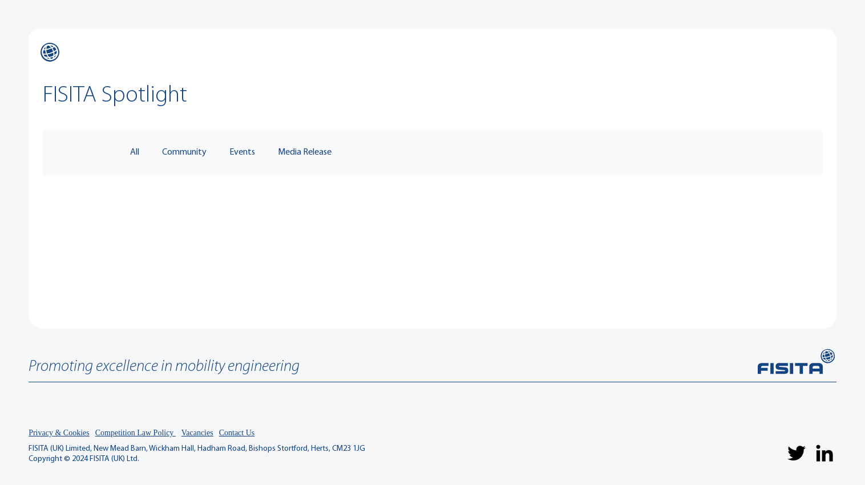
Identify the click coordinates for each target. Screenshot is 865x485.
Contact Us (237, 433)
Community (184, 152)
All (134, 152)
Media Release (305, 152)
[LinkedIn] (824, 453)
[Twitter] (797, 453)
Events (242, 152)
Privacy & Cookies (59, 433)
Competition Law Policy (135, 433)
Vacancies (197, 433)
